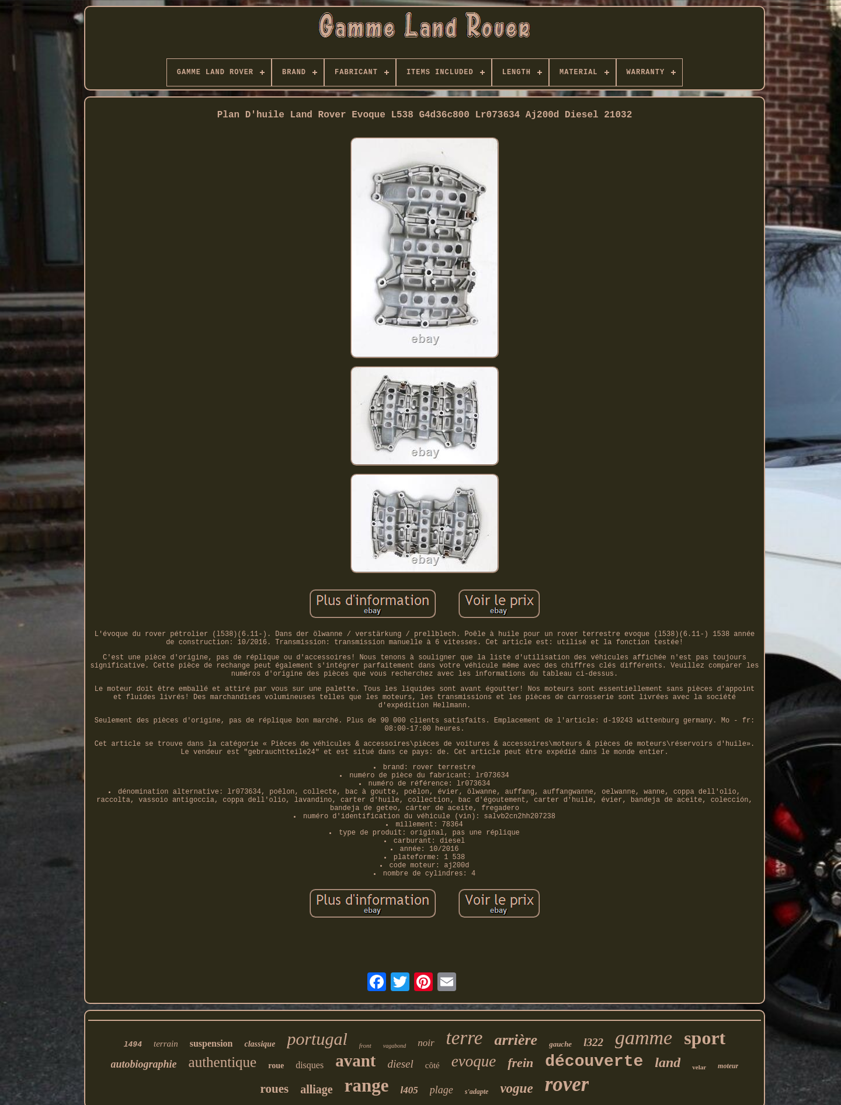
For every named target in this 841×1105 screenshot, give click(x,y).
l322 (593, 1042)
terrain (166, 1043)
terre (464, 1037)
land (667, 1062)
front (365, 1045)
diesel (400, 1064)
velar (699, 1067)
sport (704, 1037)
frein (520, 1062)
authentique (223, 1062)
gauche (560, 1044)
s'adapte (477, 1091)
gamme (643, 1037)
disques (310, 1065)
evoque (473, 1061)
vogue (516, 1088)
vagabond (394, 1046)
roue (276, 1065)
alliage (316, 1089)
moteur (728, 1066)
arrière (515, 1039)
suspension (211, 1043)
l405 (409, 1090)
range (367, 1085)
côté (432, 1065)
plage (441, 1090)
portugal (317, 1038)
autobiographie (144, 1064)
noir (426, 1042)
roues (274, 1089)
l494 (133, 1044)
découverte (594, 1061)
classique (259, 1044)
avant (355, 1060)
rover (567, 1084)
